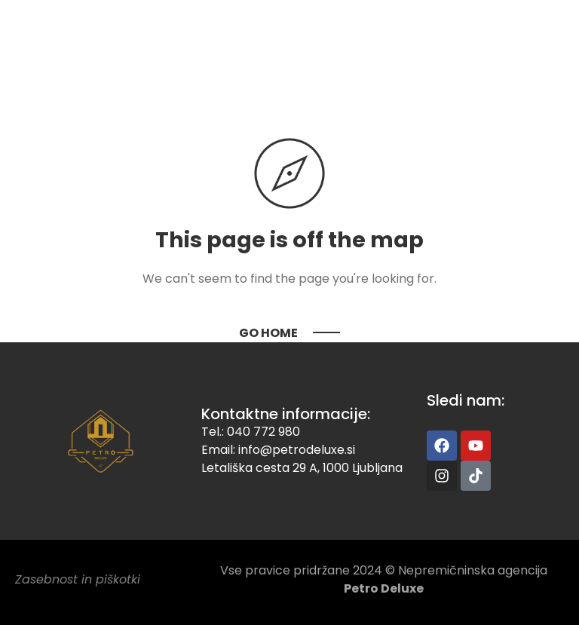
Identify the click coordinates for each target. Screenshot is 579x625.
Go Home (268, 333)
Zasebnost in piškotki (77, 579)
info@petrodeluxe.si (296, 449)
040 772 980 (263, 431)
